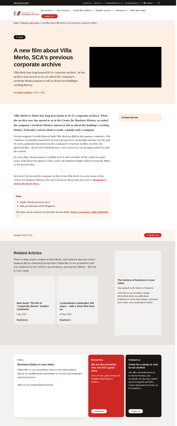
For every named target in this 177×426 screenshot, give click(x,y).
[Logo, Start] (27, 13)
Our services (46, 10)
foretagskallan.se (132, 3)
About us (97, 3)
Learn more (99, 411)
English (150, 3)
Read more (22, 320)
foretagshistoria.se (113, 3)
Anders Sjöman (24, 92)
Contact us (48, 16)
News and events (137, 10)
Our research (63, 10)
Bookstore (87, 3)
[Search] (158, 2)
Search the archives (82, 10)
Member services (103, 10)
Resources (121, 10)
